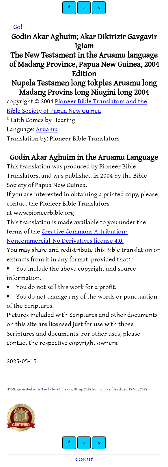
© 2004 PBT (84, 459)
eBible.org (64, 389)
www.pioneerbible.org (44, 212)
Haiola (46, 389)
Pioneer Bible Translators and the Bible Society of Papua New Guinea (77, 105)
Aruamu (47, 129)
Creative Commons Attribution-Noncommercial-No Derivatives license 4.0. (67, 235)
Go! (17, 26)
